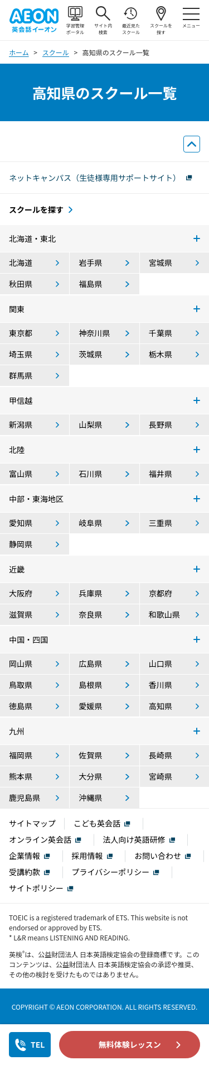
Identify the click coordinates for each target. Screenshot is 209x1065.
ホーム (19, 52)
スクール (55, 52)
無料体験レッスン (130, 1044)
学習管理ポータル (75, 20)
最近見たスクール (131, 20)
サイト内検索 (103, 20)
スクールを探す (161, 20)
